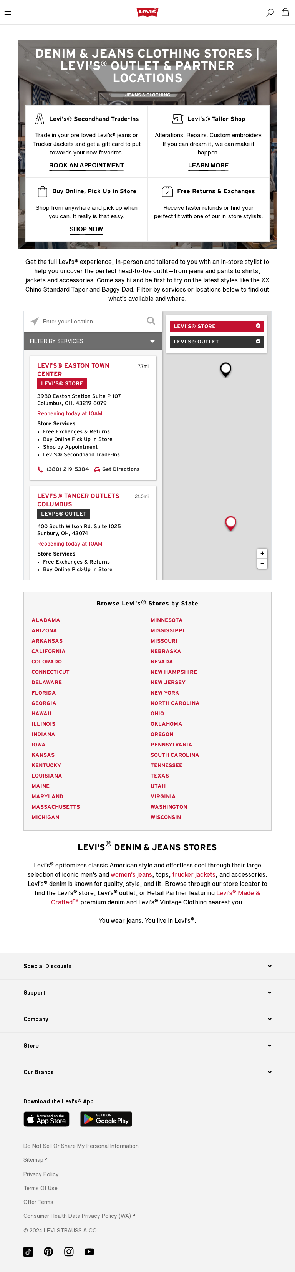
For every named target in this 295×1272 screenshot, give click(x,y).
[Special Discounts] (147, 966)
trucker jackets (193, 874)
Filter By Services (56, 341)
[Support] (147, 993)
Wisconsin (166, 817)
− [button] (262, 563)
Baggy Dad (117, 289)
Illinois (43, 724)
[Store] (147, 1046)
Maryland (47, 796)
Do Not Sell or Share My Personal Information (81, 1146)
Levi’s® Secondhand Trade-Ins (81, 455)
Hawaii (41, 713)
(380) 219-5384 (67, 469)
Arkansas (47, 641)
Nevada (162, 662)
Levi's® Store (194, 326)
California (48, 651)
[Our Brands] (147, 1072)
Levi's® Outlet (196, 342)
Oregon (162, 734)
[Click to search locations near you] (34, 321)
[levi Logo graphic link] (147, 12)
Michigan (45, 817)
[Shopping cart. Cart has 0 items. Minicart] (285, 12)
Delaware (46, 682)
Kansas (43, 755)
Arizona (44, 631)
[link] (35, 1160)
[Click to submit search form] (151, 321)
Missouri (164, 641)
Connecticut (50, 672)
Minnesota (167, 620)
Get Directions (121, 469)
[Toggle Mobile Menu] (7, 12)
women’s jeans (131, 874)
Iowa (38, 745)
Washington (169, 807)
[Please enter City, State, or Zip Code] (93, 321)
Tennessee (166, 765)
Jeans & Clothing (147, 95)
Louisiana (46, 776)
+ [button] (262, 553)
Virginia (163, 796)
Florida (43, 693)
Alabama (45, 620)
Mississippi (167, 631)
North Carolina (175, 703)
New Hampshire (174, 672)
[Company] (147, 1019)
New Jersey (168, 682)
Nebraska (166, 651)
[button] (41, 1174)
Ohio (157, 713)
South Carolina (175, 755)
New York (165, 693)
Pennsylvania (171, 745)
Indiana (43, 734)
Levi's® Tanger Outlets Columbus (78, 500)
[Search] (270, 12)
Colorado (46, 662)
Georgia (43, 703)
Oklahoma (166, 724)
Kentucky (46, 765)
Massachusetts (55, 807)
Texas (160, 776)
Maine (40, 786)
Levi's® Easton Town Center (73, 370)
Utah (158, 786)
